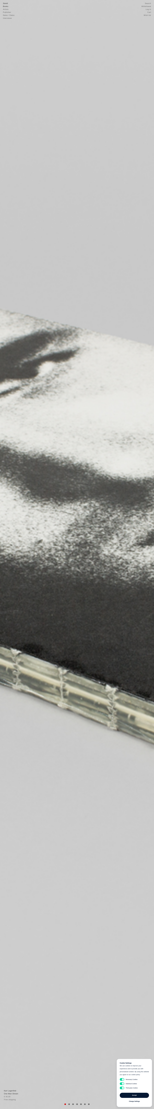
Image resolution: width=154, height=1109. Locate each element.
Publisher (7, 12)
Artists (5, 9)
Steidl (5, 3)
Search (148, 3)
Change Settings (134, 1101)
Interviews (7, 18)
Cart (149, 12)
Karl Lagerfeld (9, 1096)
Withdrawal (146, 6)
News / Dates (9, 15)
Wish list (147, 15)
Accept (134, 1095)
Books (5, 6)
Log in (148, 9)
